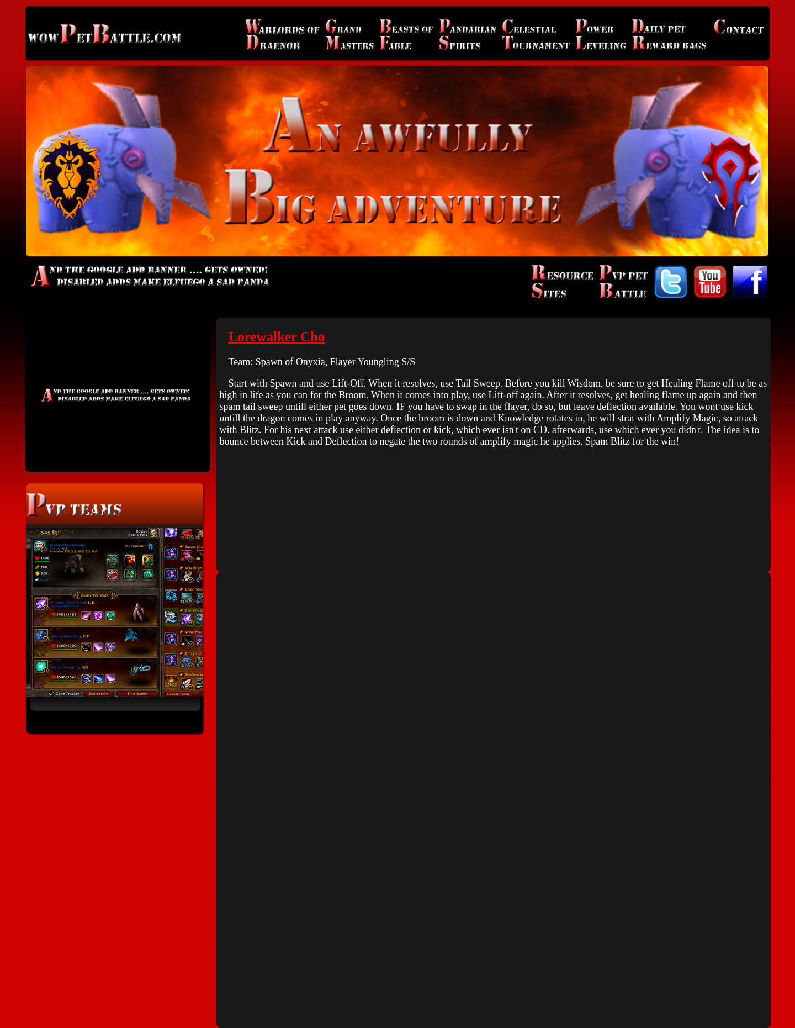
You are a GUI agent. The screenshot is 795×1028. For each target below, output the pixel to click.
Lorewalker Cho (277, 336)
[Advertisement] (117, 395)
